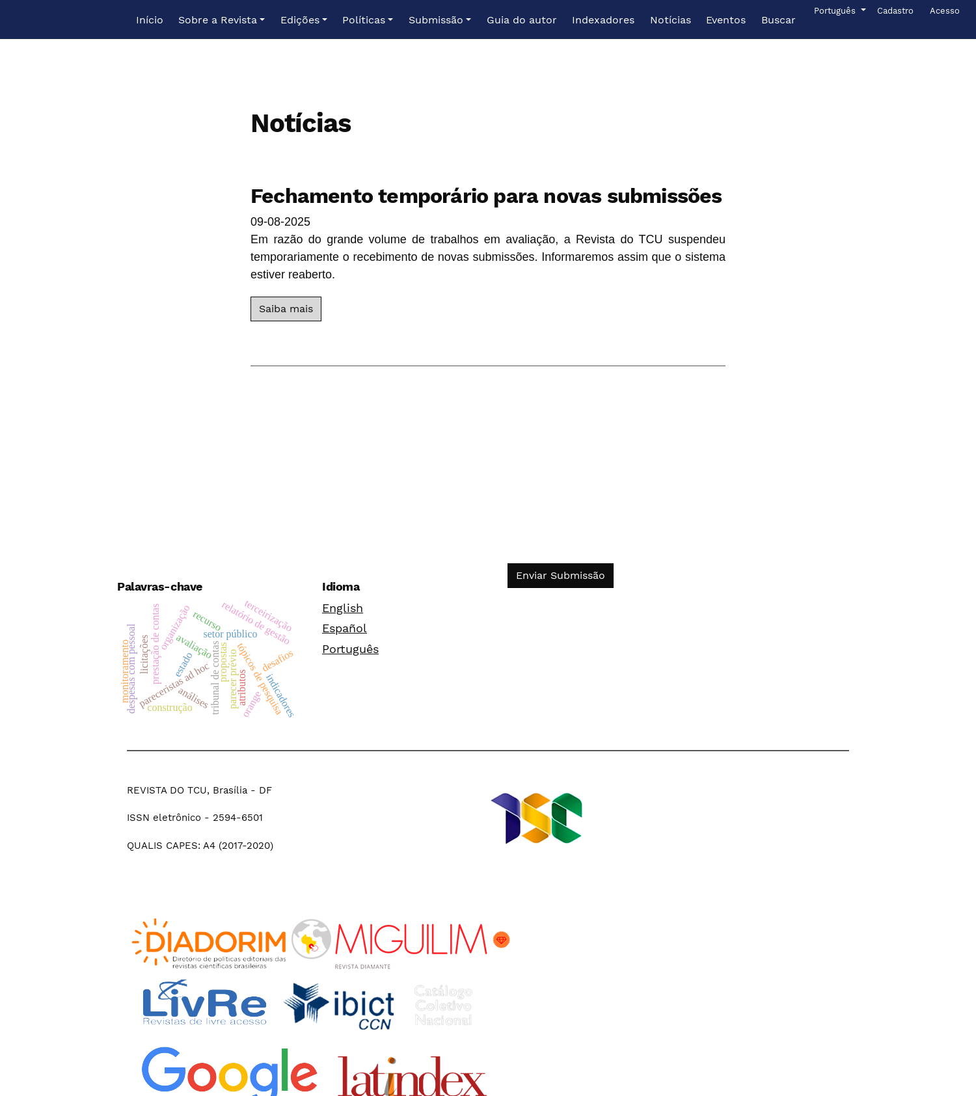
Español (344, 628)
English (342, 608)
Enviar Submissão (560, 575)
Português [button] (835, 10)
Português (350, 649)
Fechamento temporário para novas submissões (486, 195)
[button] (221, 20)
